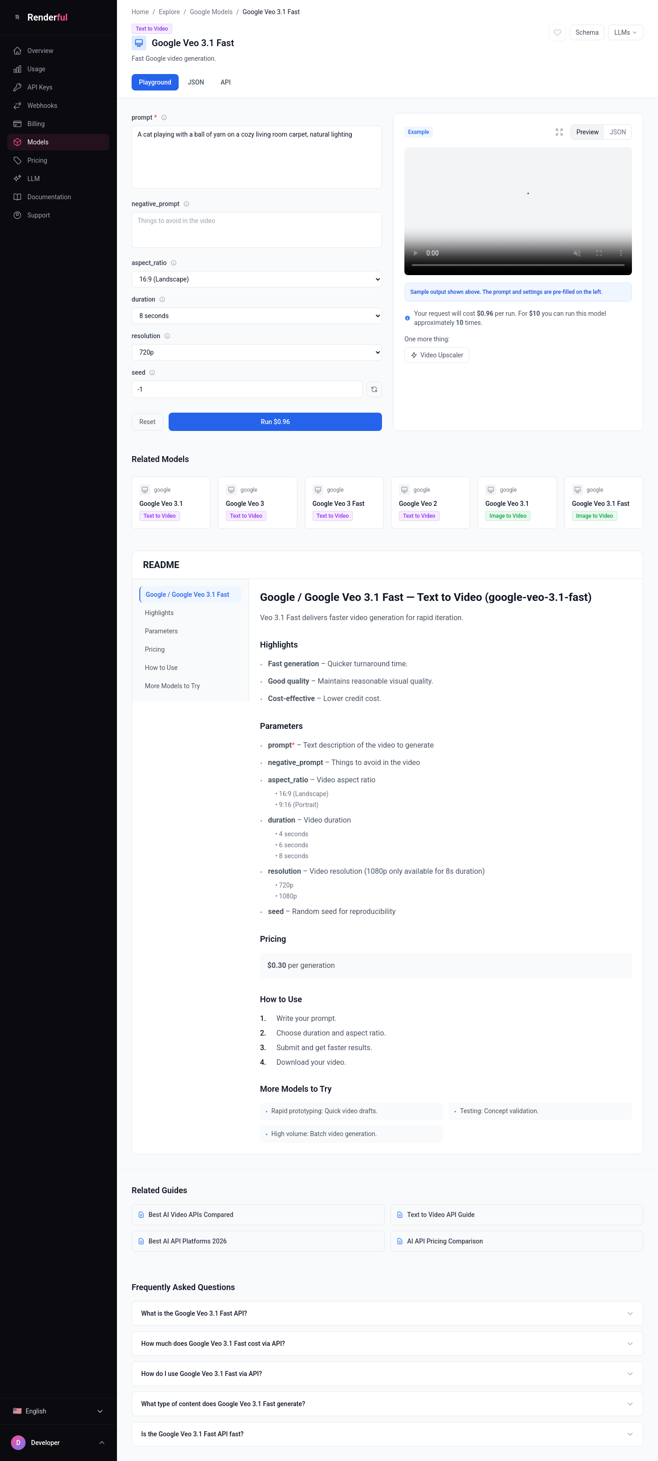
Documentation (42, 197)
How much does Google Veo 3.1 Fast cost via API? (387, 1343)
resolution (151, 336)
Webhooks (35, 105)
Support (31, 215)
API (226, 82)
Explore (169, 12)
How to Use (161, 667)
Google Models (211, 12)
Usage (29, 69)
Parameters (161, 631)
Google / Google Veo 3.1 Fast (187, 594)
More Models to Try (172, 686)
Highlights (159, 612)
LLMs (625, 32)
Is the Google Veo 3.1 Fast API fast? (387, 1434)
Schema (587, 32)
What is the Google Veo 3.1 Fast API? (387, 1313)
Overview (33, 50)
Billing (29, 123)
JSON (196, 82)
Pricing (30, 160)
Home (140, 12)
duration (148, 299)
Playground (155, 82)
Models (30, 142)
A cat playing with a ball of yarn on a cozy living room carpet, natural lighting (257, 157)
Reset (147, 421)
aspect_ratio (154, 262)
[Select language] (58, 1411)
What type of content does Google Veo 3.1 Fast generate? (387, 1404)
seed (143, 372)
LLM (26, 178)
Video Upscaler (436, 355)
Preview (587, 132)
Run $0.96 (275, 421)
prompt (149, 117)
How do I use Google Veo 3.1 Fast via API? (387, 1373)
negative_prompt (161, 203)
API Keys (33, 87)
